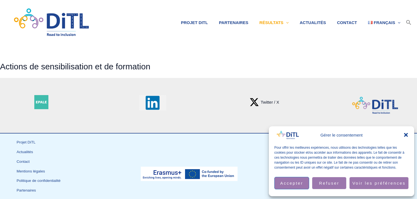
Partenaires (246, 22)
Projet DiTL (209, 22)
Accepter (291, 183)
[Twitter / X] (264, 102)
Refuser (329, 183)
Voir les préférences (379, 183)
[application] (295, 22)
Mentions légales (32, 167)
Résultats (283, 22)
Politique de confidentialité (41, 174)
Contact (351, 22)
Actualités (320, 22)
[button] (406, 135)
